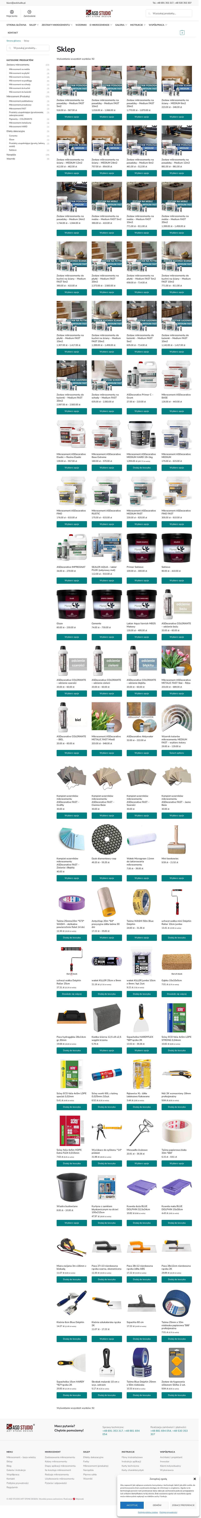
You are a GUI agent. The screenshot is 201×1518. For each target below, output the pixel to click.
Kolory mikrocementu (56, 1461)
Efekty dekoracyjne (16, 131)
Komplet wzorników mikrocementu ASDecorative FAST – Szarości (138, 801)
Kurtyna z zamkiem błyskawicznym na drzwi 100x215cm (105, 1209)
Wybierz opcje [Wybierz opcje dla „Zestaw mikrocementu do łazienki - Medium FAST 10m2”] (177, 351)
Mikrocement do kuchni (19, 88)
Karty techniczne (130, 1465)
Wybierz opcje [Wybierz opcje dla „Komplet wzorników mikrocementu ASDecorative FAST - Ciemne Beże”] (107, 815)
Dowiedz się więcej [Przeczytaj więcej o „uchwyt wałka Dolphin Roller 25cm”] (71, 993)
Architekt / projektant (171, 1457)
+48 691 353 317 (165, 2)
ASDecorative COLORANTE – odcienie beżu (176, 625)
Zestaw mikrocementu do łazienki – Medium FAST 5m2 (140, 338)
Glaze (60, 623)
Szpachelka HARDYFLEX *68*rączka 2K (140, 1039)
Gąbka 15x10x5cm (172, 980)
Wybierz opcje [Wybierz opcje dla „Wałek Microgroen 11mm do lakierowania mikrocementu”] (142, 878)
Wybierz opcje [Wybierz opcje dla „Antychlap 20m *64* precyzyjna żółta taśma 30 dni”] (107, 937)
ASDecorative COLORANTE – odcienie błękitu (141, 682)
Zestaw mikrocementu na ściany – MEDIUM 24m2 (105, 161)
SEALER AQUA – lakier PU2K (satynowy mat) (104, 569)
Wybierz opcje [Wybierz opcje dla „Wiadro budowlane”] (72, 1222)
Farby (86, 1461)
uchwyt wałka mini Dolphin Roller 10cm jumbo (176, 923)
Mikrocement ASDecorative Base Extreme (106, 456)
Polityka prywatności (168, 1512)
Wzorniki (11, 158)
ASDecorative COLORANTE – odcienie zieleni (106, 682)
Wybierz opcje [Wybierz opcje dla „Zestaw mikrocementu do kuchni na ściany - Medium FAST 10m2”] (177, 292)
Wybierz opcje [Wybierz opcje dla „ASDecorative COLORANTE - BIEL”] (72, 752)
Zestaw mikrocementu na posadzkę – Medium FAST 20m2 (140, 103)
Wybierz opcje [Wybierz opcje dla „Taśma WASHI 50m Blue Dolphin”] (142, 937)
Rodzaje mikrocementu (57, 1474)
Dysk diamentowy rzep (104, 858)
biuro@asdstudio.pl (16, 2)
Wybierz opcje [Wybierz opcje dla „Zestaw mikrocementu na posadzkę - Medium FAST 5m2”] (72, 116)
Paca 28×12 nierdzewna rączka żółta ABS (140, 1267)
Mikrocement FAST (17, 108)
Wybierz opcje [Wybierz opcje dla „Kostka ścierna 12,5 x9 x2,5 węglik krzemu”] (107, 1050)
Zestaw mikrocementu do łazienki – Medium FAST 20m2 (70, 397)
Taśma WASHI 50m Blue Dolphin (140, 923)
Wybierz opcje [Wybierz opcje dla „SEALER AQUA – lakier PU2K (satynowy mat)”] (107, 580)
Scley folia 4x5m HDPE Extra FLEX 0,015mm (69, 1152)
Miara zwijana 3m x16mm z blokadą (71, 1267)
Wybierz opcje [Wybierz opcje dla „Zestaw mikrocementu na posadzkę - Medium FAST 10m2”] (107, 116)
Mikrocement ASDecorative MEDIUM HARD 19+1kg (141, 456)
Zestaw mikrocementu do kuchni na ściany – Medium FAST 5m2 (71, 278)
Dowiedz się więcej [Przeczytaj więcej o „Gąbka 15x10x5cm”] (176, 993)
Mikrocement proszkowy (20, 104)
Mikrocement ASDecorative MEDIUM (176, 456)
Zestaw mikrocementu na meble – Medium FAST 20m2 (175, 219)
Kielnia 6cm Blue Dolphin (70, 1322)
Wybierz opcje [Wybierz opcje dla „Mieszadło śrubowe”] (142, 1163)
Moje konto (11, 14)
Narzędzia (11, 154)
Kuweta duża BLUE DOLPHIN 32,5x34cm (138, 1208)
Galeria (10, 1470)
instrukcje (21, 1470)
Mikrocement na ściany (19, 76)
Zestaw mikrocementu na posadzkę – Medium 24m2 (71, 218)
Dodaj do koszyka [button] (142, 467)
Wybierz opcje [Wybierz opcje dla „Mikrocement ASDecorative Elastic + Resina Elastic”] (72, 467)
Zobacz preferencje (183, 1505)
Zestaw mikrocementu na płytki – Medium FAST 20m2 (105, 278)
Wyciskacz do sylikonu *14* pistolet (107, 1152)
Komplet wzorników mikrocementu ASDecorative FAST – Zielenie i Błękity (68, 863)
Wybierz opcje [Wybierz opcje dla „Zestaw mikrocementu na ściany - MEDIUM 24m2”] (107, 173)
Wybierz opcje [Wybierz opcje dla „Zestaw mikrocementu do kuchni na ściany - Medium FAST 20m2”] (107, 351)
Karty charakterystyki (133, 1470)
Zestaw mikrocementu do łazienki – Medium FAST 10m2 (175, 338)
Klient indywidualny (170, 1465)
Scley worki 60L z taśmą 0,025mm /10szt (105, 1095)
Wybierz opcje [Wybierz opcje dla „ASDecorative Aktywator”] (142, 752)
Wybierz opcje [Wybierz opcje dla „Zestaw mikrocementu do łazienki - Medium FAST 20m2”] (72, 411)
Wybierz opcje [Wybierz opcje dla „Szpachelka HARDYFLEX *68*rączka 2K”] (142, 1050)
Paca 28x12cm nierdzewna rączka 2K (176, 1267)
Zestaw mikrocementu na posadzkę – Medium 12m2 (176, 161)
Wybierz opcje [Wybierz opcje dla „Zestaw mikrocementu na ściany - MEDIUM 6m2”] (177, 116)
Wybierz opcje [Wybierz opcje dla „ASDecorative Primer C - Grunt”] (142, 411)
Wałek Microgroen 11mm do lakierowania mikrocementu (140, 861)
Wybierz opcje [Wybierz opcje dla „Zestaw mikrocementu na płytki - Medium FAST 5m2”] (142, 292)
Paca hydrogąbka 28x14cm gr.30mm (71, 1039)
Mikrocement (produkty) (95, 1465)
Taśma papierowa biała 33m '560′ (174, 1152)
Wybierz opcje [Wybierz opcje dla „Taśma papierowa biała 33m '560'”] (177, 1163)
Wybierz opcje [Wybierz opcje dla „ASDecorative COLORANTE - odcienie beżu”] (177, 637)
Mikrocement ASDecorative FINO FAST (176, 512)
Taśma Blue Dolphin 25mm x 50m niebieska (141, 1383)
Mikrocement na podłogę (20, 80)
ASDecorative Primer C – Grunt (140, 396)
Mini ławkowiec (170, 858)
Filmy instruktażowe (132, 1457)
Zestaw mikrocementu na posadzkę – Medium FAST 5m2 (70, 103)
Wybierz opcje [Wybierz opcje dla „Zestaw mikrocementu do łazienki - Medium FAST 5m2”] (142, 351)
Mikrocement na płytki (19, 73)
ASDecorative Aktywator (140, 736)
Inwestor (164, 1461)
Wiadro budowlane (67, 1206)
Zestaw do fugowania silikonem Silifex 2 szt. (174, 1383)
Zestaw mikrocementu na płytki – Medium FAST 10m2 (70, 338)
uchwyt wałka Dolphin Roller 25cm (69, 982)
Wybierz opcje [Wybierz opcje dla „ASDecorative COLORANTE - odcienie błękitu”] (142, 693)
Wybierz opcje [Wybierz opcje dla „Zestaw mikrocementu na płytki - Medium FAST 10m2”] (72, 351)
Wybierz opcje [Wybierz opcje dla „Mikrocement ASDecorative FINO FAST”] (177, 524)
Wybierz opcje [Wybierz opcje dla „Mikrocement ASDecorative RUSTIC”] (107, 524)
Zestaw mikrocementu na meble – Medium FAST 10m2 (140, 219)
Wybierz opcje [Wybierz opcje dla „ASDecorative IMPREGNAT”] (72, 580)
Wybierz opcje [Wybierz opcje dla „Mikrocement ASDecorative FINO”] (72, 524)
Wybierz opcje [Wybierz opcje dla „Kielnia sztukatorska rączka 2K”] (107, 1338)
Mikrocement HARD (18, 126)
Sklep (10, 1461)
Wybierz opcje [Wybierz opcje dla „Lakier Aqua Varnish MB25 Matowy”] (142, 637)
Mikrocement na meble (19, 69)
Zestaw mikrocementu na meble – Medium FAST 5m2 (106, 218)
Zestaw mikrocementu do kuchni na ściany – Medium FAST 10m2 (176, 278)
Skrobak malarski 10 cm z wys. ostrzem (105, 1383)
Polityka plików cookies (148, 1512)
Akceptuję (132, 1505)
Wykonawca (166, 1470)
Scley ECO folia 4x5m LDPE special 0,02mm (72, 1095)
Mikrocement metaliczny (20, 122)
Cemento (96, 623)
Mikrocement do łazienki (20, 91)
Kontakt (11, 1478)
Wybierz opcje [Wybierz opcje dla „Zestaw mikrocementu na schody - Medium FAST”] (107, 411)
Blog (9, 1465)
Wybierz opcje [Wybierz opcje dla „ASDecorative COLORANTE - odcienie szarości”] (72, 693)
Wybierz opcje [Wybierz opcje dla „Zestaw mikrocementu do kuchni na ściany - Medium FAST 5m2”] (72, 292)
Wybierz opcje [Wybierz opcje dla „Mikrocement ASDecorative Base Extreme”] (107, 467)
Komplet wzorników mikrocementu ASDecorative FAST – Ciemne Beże (103, 801)
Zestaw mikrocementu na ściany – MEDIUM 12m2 (70, 161)
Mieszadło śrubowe (137, 1150)
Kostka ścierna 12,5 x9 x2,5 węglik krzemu (106, 1039)
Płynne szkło (90, 1474)
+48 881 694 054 (160, 1431)
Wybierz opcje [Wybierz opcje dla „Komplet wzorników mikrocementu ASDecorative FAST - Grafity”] (72, 815)
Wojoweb (78, 1499)
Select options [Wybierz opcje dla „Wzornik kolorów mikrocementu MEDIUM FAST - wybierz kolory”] (177, 752)
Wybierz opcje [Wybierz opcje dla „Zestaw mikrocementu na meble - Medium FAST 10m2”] (142, 232)
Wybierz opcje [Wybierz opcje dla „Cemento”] (107, 637)
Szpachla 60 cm (135, 1322)
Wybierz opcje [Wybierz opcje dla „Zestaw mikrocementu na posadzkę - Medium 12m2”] (177, 173)
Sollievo (166, 567)
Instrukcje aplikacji (131, 1461)
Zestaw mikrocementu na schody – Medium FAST (105, 396)
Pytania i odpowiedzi (56, 1483)
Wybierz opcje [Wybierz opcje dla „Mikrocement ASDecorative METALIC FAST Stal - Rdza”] (177, 693)
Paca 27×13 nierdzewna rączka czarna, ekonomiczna (106, 1267)
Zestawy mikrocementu (18, 64)
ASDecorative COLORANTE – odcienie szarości (71, 682)
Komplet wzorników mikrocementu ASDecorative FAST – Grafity (68, 801)
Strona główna (14, 40)
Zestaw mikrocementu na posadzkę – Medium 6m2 (140, 161)
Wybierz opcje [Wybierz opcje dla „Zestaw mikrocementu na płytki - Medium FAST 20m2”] (107, 292)
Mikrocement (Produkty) (18, 96)
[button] (194, 1478)
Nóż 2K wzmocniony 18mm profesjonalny (176, 1095)
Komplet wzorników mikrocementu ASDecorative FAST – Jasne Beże (176, 801)
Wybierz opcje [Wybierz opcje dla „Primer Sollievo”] (142, 580)
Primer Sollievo (135, 567)
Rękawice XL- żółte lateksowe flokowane (138, 1095)
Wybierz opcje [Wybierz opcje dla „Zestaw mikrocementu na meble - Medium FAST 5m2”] (107, 232)
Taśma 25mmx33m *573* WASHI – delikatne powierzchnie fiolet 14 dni (71, 924)
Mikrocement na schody (20, 84)
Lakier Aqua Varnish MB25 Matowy (141, 625)
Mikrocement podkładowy (21, 101)
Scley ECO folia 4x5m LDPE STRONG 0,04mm (176, 1039)
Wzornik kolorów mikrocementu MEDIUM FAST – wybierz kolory (174, 739)
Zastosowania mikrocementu (60, 1457)
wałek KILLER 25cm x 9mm (106, 980)
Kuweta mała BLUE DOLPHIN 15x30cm (172, 1208)
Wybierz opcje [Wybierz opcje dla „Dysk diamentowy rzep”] (107, 878)
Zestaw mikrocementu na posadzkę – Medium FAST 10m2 (105, 103)
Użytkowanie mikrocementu (59, 1478)
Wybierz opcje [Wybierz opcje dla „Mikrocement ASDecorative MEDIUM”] (177, 467)
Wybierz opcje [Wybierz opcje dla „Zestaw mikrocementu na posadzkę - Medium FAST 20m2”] (142, 116)
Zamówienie (29, 14)
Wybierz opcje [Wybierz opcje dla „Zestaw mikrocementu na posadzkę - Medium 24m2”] (72, 232)
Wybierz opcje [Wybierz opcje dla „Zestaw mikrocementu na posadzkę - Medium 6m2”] (142, 173)
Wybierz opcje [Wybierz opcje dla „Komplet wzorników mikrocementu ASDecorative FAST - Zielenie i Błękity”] (72, 878)
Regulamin (12, 1487)
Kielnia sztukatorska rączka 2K (106, 1324)
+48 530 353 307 (183, 2)
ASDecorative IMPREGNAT (71, 567)
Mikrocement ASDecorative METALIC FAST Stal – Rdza (176, 682)
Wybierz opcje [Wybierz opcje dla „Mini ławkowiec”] (177, 878)
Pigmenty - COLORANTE (20, 119)
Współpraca (13, 1474)
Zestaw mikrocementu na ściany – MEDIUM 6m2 (175, 102)
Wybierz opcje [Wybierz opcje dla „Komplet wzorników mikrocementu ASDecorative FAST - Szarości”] (142, 815)
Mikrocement (13, 1457)
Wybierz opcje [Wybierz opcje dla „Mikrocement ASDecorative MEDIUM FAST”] (142, 524)
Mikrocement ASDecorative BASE (176, 396)
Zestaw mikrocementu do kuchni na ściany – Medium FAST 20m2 (106, 338)
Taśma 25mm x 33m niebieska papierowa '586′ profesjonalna (176, 1325)
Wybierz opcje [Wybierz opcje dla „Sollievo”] (177, 580)
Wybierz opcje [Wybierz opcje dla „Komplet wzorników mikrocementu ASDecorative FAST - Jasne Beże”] (177, 815)
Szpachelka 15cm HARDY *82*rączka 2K (70, 1383)
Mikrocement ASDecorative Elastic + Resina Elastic (71, 456)
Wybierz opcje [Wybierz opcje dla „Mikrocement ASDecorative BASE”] (177, 411)
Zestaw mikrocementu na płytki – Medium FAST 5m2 (141, 277)
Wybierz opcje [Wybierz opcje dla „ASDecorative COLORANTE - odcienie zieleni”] (107, 693)
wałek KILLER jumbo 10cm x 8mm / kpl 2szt (141, 982)
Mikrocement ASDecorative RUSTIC (106, 512)
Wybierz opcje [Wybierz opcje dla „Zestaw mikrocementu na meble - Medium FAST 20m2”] (177, 232)
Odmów (157, 1505)
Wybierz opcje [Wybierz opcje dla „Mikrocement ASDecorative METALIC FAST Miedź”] (107, 752)
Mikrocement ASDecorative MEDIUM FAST (141, 512)
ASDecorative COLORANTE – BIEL (71, 738)
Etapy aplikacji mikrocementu (60, 1465)
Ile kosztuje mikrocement (58, 1470)
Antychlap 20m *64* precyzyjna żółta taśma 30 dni (106, 924)
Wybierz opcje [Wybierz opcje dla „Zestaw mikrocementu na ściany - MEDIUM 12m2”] (72, 173)
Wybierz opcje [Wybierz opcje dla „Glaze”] (72, 637)
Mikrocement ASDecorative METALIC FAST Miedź (106, 738)
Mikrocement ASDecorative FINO (71, 512)
